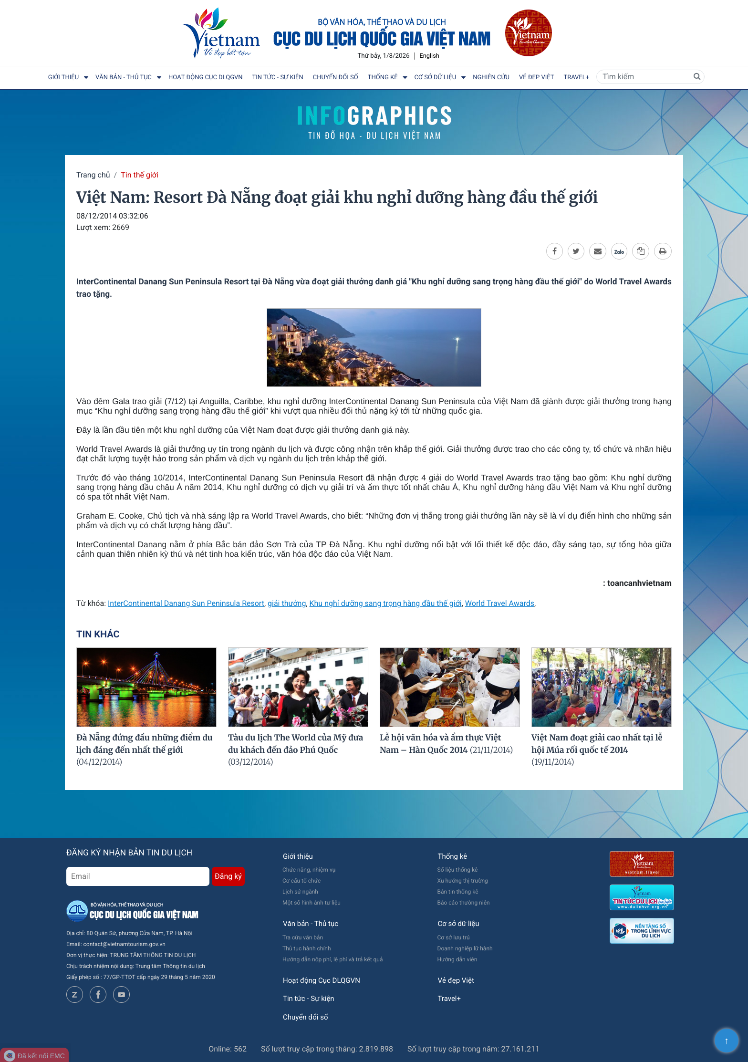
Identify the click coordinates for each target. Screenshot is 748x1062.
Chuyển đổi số (335, 77)
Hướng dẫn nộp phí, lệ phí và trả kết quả (332, 959)
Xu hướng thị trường (462, 880)
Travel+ (576, 77)
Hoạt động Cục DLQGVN (205, 77)
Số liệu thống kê (457, 869)
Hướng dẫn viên (457, 959)
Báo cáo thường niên (463, 902)
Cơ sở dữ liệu (436, 77)
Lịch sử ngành (300, 891)
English (429, 56)
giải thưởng (287, 603)
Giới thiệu (63, 77)
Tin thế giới (139, 174)
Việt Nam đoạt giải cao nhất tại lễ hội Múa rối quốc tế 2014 (597, 749)
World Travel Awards (499, 603)
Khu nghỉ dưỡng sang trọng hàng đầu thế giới (386, 603)
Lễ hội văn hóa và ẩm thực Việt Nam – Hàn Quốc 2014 (446, 743)
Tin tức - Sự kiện (277, 77)
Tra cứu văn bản (302, 937)
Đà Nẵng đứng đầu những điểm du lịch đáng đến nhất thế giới (144, 749)
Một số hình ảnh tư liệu (311, 902)
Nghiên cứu (491, 77)
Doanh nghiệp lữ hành (465, 948)
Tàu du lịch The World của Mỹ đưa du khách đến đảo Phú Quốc (295, 749)
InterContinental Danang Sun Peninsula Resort (186, 603)
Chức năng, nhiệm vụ (308, 869)
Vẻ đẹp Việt (536, 77)
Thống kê (383, 77)
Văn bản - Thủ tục (123, 77)
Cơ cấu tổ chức (301, 880)
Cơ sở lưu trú (453, 937)
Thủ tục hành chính (306, 948)
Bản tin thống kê (457, 891)
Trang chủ (93, 174)
